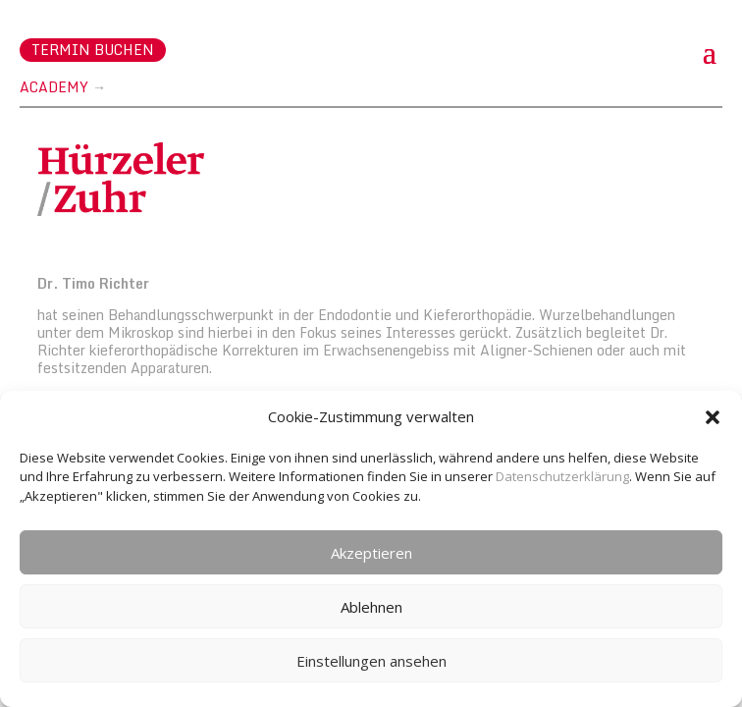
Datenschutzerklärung (562, 476)
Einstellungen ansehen (371, 661)
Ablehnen (371, 607)
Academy (54, 87)
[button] (712, 417)
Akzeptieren (371, 553)
